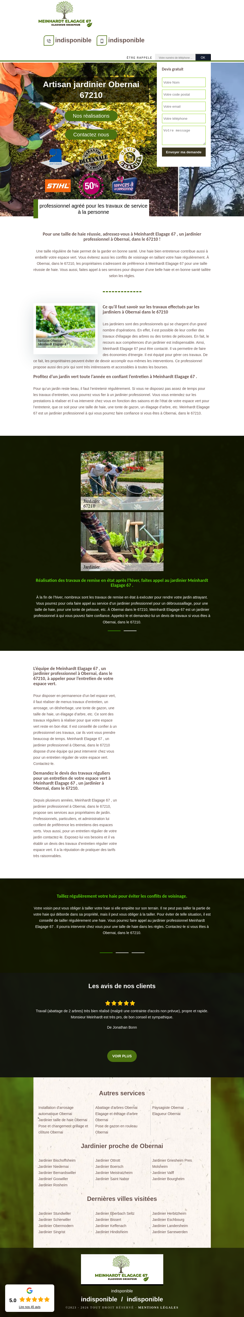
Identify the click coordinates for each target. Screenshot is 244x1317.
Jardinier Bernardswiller (57, 1173)
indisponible (73, 40)
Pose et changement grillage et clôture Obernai (63, 1129)
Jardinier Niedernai (54, 1166)
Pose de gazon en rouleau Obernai (116, 1129)
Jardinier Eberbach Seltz (115, 1213)
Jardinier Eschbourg (168, 1220)
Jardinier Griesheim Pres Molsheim (172, 1163)
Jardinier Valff (163, 1173)
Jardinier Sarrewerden (170, 1232)
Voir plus (122, 1056)
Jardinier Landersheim (170, 1226)
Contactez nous (91, 134)
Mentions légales (158, 1307)
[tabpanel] (122, 603)
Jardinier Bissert (108, 1220)
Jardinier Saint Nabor (112, 1179)
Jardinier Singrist (52, 1232)
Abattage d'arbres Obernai (116, 1108)
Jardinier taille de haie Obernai (63, 1120)
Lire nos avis (29, 1307)
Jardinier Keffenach (110, 1226)
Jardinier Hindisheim (111, 1232)
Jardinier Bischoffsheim (57, 1160)
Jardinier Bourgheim (168, 1179)
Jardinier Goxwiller (53, 1179)
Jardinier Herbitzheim (169, 1213)
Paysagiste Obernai (168, 1108)
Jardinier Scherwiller (55, 1220)
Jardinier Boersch (109, 1166)
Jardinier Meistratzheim (114, 1173)
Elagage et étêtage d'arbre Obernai (116, 1117)
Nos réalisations (91, 116)
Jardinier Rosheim (53, 1185)
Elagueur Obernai (166, 1114)
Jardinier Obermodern (56, 1226)
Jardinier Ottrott (107, 1160)
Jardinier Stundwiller (55, 1213)
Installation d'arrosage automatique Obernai (56, 1111)
